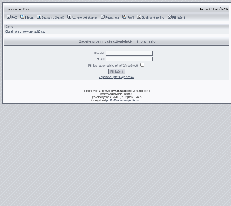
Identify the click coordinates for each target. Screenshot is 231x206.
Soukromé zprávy (150, 17)
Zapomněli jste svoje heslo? (116, 77)
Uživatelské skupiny (82, 17)
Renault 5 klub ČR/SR (214, 9)
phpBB (108, 97)
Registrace (110, 17)
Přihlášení (176, 17)
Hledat (26, 17)
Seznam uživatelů (50, 17)
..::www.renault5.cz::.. (18, 9)
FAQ (12, 17)
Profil (128, 17)
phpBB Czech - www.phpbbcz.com (124, 100)
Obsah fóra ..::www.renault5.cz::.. (26, 31)
